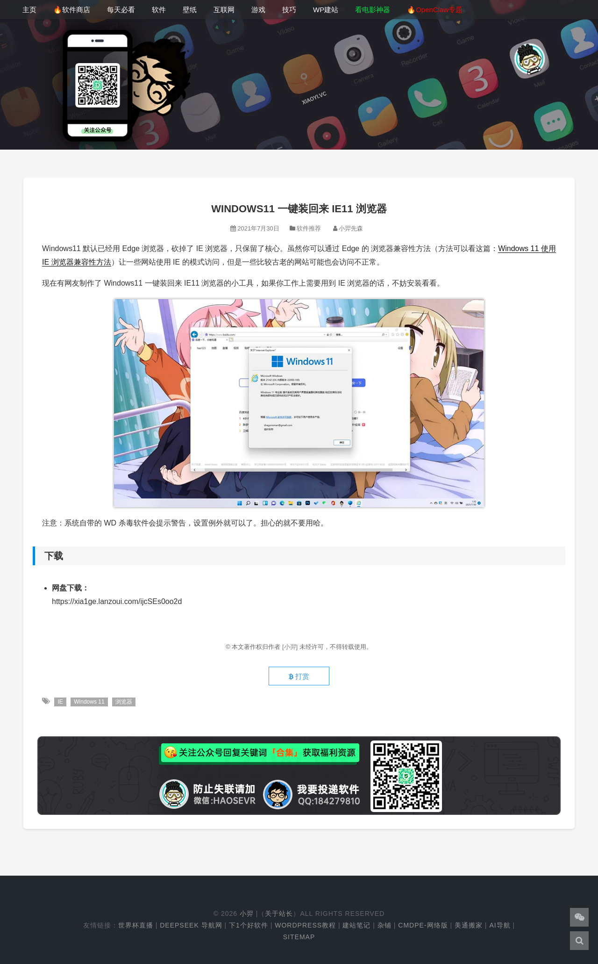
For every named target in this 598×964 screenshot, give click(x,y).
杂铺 (384, 925)
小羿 (247, 913)
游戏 (258, 10)
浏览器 (123, 701)
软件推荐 (309, 228)
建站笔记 (356, 925)
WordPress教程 (305, 925)
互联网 (224, 10)
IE (60, 701)
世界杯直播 (135, 925)
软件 (159, 10)
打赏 (299, 676)
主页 (29, 10)
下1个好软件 (248, 925)
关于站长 (279, 913)
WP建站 (325, 10)
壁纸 (190, 10)
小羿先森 (351, 228)
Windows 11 (89, 701)
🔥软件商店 (71, 10)
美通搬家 (469, 925)
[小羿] (290, 646)
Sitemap (299, 937)
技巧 (289, 10)
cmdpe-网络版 (423, 925)
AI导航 (499, 925)
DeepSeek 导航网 (191, 925)
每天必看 (121, 10)
